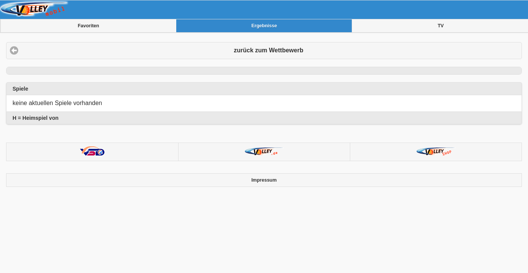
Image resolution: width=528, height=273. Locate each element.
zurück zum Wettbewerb (269, 50)
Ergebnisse (264, 25)
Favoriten (88, 25)
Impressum (264, 180)
